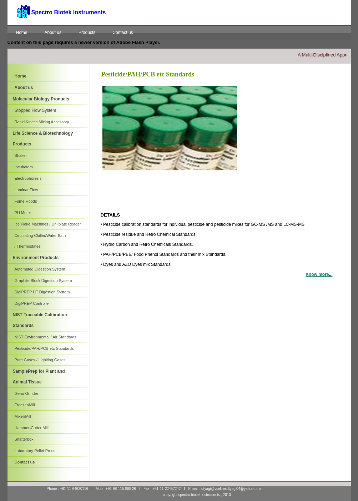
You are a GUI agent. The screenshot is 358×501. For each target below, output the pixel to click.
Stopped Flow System (35, 110)
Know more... (319, 274)
